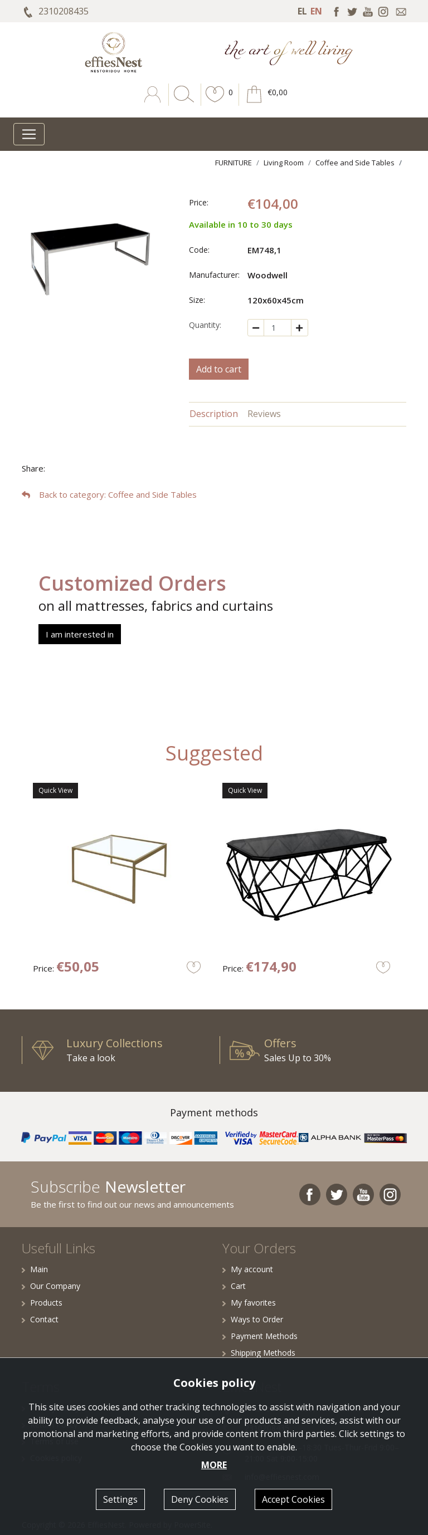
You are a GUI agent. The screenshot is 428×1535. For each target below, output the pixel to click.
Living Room (284, 163)
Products (42, 1302)
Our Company (51, 1286)
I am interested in (80, 634)
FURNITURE (233, 163)
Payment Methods (260, 1336)
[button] (215, 102)
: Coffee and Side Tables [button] (109, 494)
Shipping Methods (258, 1352)
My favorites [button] (249, 1302)
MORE (214, 1465)
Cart (234, 1286)
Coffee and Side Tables (355, 163)
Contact (40, 1319)
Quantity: (205, 325)
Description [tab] (213, 414)
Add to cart (218, 369)
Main (35, 1269)
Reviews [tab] (264, 414)
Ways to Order (252, 1319)
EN (316, 11)
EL (302, 11)
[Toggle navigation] (29, 134)
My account (247, 1269)
